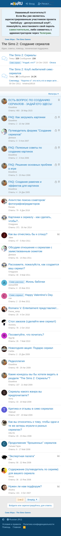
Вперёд (33, 499)
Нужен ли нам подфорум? (25, 486)
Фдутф (11, 338)
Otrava (53, 62)
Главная (17, 527)
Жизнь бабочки (35, 281)
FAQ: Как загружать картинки (26, 117)
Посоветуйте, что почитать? (26, 334)
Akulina (11, 490)
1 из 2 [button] (20, 499)
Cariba (11, 351)
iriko (10, 459)
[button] (3, 519)
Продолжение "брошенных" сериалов (32, 442)
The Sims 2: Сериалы (22, 55)
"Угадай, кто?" (22, 62)
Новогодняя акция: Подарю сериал (30, 348)
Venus (11, 476)
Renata (11, 207)
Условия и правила (11, 524)
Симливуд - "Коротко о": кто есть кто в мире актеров (34, 80)
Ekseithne (12, 107)
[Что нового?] (57, 4)
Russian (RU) (14, 519)
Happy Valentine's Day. (39, 294)
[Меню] (4, 3)
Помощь (6, 527)
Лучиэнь (12, 325)
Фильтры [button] (52, 94)
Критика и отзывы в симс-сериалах (30, 408)
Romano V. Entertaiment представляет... (33, 308)
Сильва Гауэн (14, 446)
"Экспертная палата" (21, 456)
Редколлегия (16, 361)
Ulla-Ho (11, 433)
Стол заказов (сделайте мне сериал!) (32, 321)
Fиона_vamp (14, 311)
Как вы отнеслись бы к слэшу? (27, 234)
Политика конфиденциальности (38, 524)
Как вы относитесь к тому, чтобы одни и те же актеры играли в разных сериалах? (33, 425)
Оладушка (13, 224)
